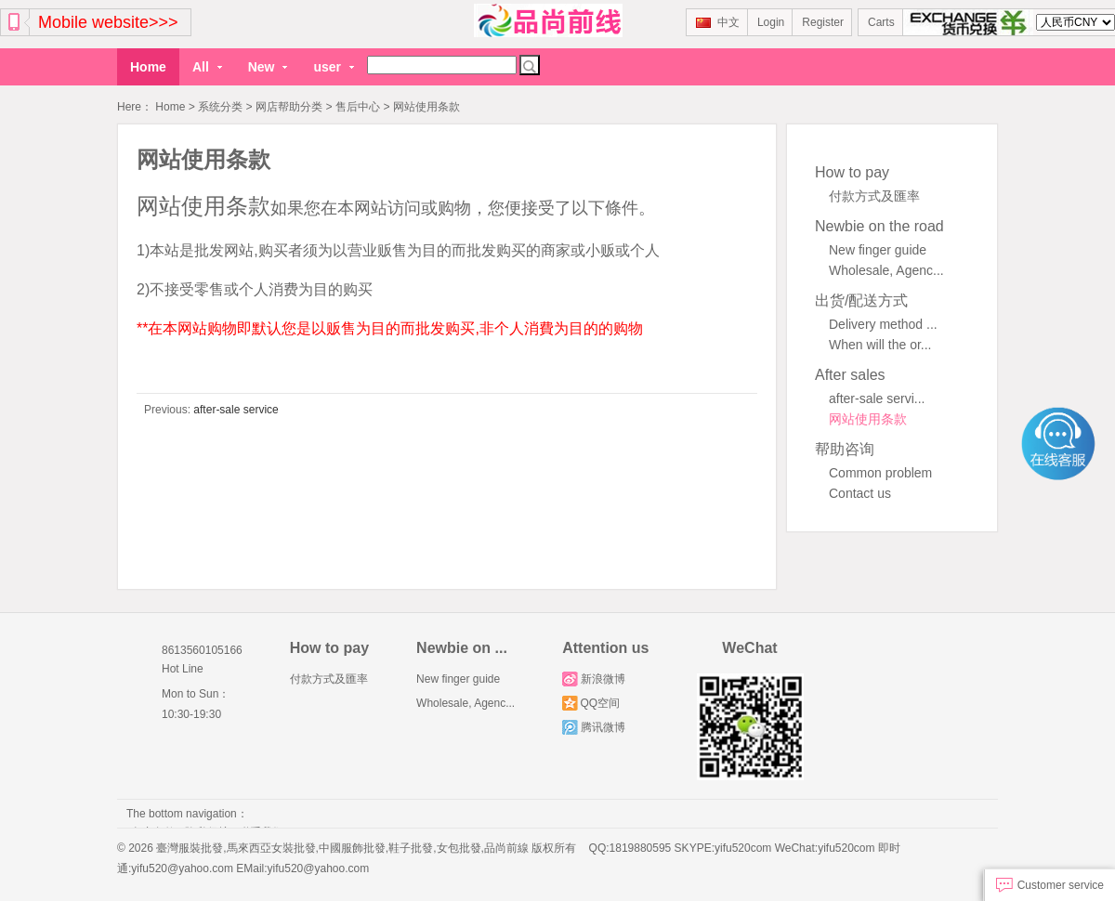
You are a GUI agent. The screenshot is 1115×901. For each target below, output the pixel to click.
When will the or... (880, 343)
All (207, 66)
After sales (850, 374)
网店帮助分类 (289, 106)
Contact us (860, 492)
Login (770, 22)
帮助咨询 (844, 448)
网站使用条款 (868, 418)
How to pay (852, 171)
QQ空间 (591, 702)
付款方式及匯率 (874, 195)
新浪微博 (593, 678)
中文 (718, 22)
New (268, 66)
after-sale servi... (877, 397)
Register (823, 22)
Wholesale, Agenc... (886, 269)
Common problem (880, 471)
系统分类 (220, 106)
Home (148, 66)
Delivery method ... (883, 323)
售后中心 (357, 106)
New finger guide (877, 249)
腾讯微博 (593, 726)
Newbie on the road (879, 225)
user (333, 66)
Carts (881, 22)
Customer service (1050, 885)
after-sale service (234, 408)
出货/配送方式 (861, 299)
